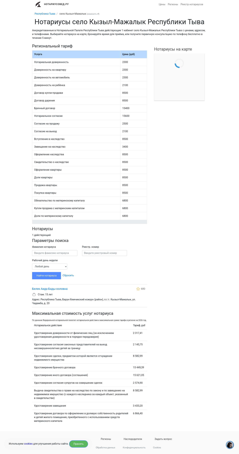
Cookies (157, 447)
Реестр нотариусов (192, 4)
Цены (162, 4)
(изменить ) (93, 14)
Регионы (173, 4)
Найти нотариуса (47, 275)
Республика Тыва (45, 13)
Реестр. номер (90, 246)
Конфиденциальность (134, 447)
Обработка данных (105, 447)
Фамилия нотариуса (44, 246)
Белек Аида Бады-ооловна (50, 288)
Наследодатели (133, 439)
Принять (79, 443)
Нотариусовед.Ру (56, 4)
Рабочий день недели (45, 260)
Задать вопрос (163, 439)
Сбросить (68, 275)
